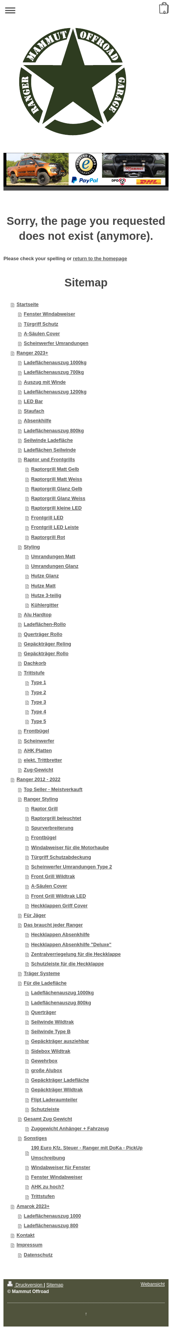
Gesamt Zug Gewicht (48, 1119)
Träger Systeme (42, 973)
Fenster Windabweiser (49, 314)
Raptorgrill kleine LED (56, 508)
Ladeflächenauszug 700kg (54, 372)
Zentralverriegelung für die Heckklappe (76, 954)
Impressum (29, 1245)
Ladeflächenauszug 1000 (52, 1216)
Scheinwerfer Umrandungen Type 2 (71, 867)
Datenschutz (38, 1255)
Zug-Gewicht (38, 770)
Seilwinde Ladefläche (48, 440)
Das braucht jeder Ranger (53, 925)
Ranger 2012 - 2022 (38, 779)
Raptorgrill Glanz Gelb (56, 489)
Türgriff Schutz (41, 324)
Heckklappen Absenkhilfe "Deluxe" (71, 944)
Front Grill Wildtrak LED (58, 896)
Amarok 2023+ (33, 1206)
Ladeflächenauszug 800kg (54, 430)
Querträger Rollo (43, 634)
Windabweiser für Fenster (60, 1167)
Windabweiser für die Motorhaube (70, 847)
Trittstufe (34, 673)
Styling (32, 547)
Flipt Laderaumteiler (54, 1099)
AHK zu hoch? (47, 1186)
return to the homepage (100, 258)
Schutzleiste (45, 1109)
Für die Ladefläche (45, 983)
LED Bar (33, 401)
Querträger (43, 1012)
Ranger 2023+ (32, 353)
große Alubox (46, 1070)
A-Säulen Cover (42, 333)
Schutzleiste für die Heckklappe (67, 964)
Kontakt (26, 1235)
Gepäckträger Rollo (46, 653)
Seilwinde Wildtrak (52, 1022)
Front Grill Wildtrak (53, 876)
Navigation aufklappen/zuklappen (86, 10)
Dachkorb (35, 663)
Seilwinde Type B (51, 1031)
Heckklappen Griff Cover (59, 905)
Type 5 (38, 721)
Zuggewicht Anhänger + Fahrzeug (70, 1128)
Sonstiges (35, 1138)
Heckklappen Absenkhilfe (60, 934)
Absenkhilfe (37, 420)
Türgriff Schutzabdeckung (61, 857)
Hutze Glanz (45, 576)
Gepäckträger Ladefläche (60, 1080)
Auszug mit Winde (45, 382)
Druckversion (25, 1285)
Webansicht (153, 1284)
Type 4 (38, 711)
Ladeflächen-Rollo (45, 624)
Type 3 (38, 702)
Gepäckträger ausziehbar (60, 1041)
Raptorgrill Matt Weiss (56, 479)
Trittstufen (43, 1196)
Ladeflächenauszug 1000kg (55, 362)
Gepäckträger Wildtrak (57, 1089)
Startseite (27, 304)
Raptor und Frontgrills (49, 459)
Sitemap (54, 1285)
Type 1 (38, 682)
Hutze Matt (43, 586)
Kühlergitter (44, 605)
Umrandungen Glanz (54, 566)
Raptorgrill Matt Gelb (55, 469)
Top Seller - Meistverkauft (53, 789)
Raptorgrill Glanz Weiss (58, 498)
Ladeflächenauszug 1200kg (55, 392)
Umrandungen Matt (53, 556)
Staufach (34, 411)
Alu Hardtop (38, 614)
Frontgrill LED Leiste (55, 527)
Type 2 (38, 692)
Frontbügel (36, 731)
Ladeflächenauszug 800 (51, 1225)
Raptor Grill (44, 808)
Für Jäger (35, 915)
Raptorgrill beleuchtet (56, 818)
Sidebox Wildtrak (50, 1051)
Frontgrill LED (47, 517)
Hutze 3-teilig (46, 595)
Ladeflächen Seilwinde (50, 450)
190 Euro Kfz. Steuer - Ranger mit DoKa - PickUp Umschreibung (87, 1152)
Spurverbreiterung (52, 828)
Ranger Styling (41, 799)
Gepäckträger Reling (47, 644)
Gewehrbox (44, 1061)
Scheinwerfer (39, 741)
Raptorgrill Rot (48, 537)
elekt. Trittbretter (43, 760)
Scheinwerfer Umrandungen (56, 343)
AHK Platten (38, 750)
